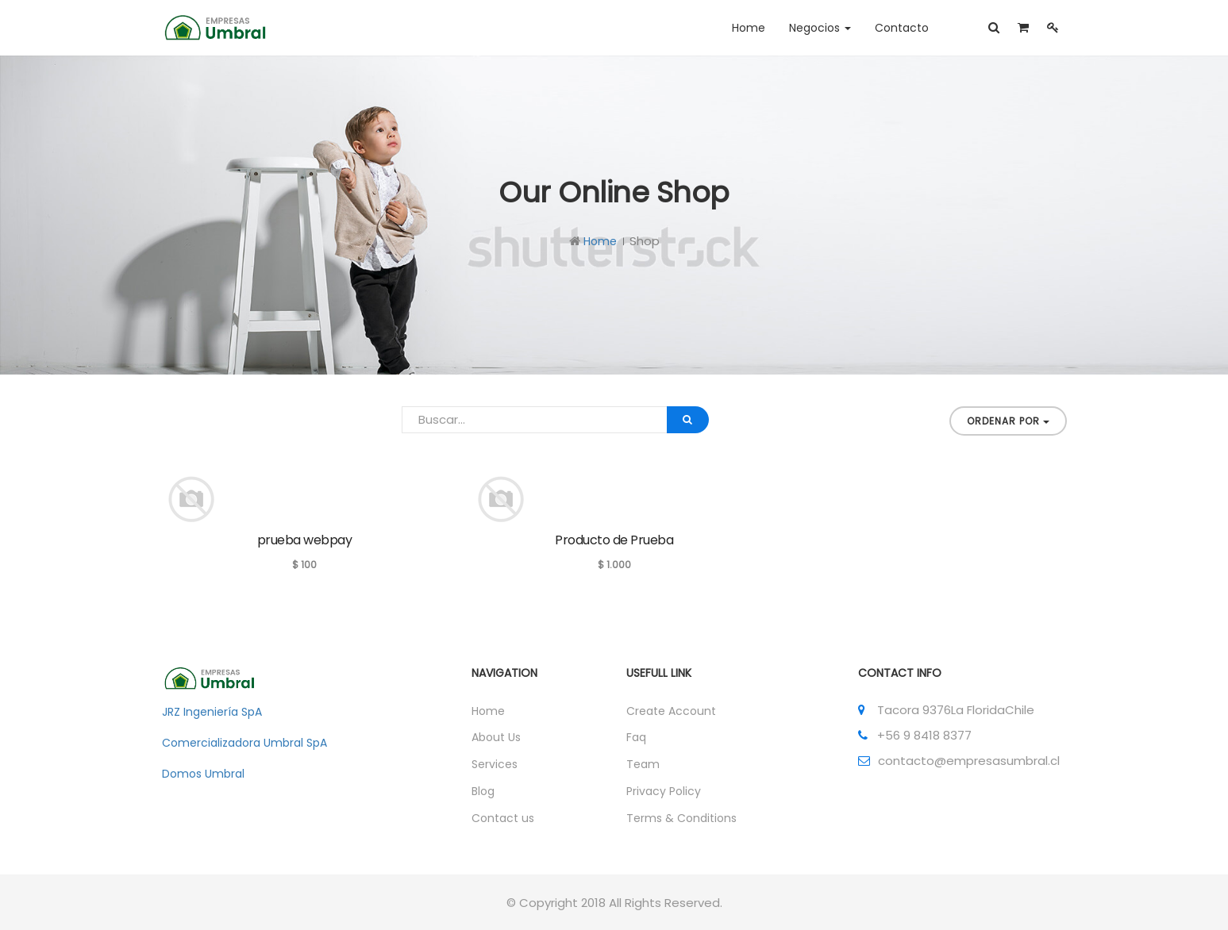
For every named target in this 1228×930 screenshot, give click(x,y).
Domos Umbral (203, 774)
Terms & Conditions (681, 818)
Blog (483, 791)
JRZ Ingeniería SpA (212, 712)
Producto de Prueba (614, 540)
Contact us (503, 818)
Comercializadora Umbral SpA (244, 743)
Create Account (671, 711)
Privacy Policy (663, 791)
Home (600, 241)
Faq (636, 737)
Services (495, 764)
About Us (496, 737)
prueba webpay (304, 540)
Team (643, 764)
